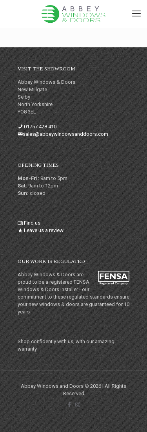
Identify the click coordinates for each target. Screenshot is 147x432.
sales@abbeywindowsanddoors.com (65, 134)
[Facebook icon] (70, 404)
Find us (32, 223)
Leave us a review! (44, 230)
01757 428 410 (40, 127)
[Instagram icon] (78, 404)
